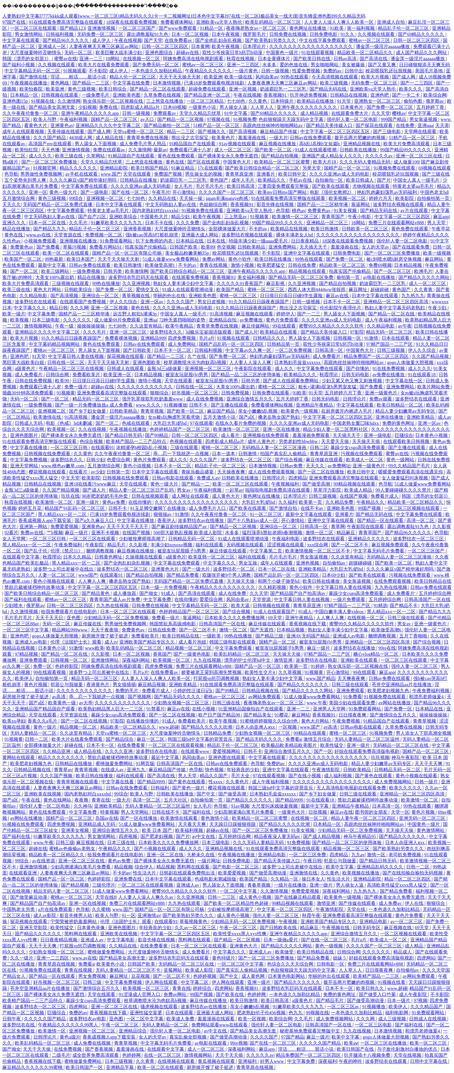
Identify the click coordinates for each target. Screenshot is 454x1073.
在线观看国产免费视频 (83, 301)
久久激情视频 (24, 611)
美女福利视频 (251, 277)
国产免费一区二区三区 (390, 107)
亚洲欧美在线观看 (359, 660)
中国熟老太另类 (19, 909)
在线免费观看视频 (393, 581)
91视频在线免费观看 (23, 824)
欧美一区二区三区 (429, 1043)
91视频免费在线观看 (395, 168)
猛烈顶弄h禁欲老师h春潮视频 (272, 532)
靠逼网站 (361, 204)
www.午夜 (317, 702)
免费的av (333, 70)
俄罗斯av (435, 101)
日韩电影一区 (330, 964)
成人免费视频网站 (393, 781)
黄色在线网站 (57, 800)
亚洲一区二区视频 (110, 307)
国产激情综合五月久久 (393, 714)
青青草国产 (333, 216)
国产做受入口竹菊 (378, 994)
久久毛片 (79, 222)
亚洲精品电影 (272, 854)
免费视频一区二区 (104, 234)
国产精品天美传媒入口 (330, 125)
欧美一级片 (13, 313)
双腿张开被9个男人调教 (227, 575)
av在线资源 (44, 860)
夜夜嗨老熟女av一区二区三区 (256, 28)
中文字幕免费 (42, 313)
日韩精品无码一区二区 (192, 538)
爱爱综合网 (211, 599)
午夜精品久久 (370, 502)
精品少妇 (181, 216)
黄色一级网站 (400, 459)
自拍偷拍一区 (329, 180)
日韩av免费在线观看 (90, 265)
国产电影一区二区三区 (236, 866)
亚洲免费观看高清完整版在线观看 (112, 392)
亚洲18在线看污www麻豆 (90, 484)
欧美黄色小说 (110, 964)
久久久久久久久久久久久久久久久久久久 (311, 46)
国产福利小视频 (19, 64)
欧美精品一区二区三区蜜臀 (282, 161)
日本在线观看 (396, 338)
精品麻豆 (346, 532)
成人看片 (231, 435)
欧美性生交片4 (260, 672)
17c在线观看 (210, 168)
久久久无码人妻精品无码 (365, 161)
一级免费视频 (86, 271)
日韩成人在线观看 (126, 368)
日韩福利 (160, 787)
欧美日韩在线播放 (274, 259)
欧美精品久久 (272, 180)
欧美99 (208, 247)
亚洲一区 (38, 192)
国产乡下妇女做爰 (88, 411)
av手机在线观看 (82, 174)
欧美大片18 (325, 161)
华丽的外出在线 (169, 295)
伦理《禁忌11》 (67, 550)
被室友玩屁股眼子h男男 (182, 550)
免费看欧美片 (86, 374)
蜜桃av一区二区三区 (370, 40)
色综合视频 (92, 441)
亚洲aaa (425, 125)
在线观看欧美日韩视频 (407, 441)
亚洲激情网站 (105, 660)
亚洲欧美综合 (123, 216)
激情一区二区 (319, 532)
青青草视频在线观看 (77, 781)
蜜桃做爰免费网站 (115, 763)
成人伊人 (102, 40)
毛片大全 (241, 775)
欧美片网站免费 (434, 386)
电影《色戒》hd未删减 (69, 423)
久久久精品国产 (427, 1006)
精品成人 (403, 951)
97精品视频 (27, 654)
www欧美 (95, 648)
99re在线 (387, 648)
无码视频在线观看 (245, 544)
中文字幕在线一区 (404, 380)
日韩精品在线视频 (349, 95)
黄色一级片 (45, 727)
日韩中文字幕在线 (429, 1061)
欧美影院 (405, 198)
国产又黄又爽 (382, 64)
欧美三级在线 (69, 155)
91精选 (380, 605)
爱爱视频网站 (227, 751)
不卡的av (258, 228)
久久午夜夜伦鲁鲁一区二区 (30, 113)
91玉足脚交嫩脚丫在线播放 (158, 508)
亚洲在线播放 (390, 417)
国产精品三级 (269, 635)
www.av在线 (39, 234)
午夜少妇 (438, 307)
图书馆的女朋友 (372, 812)
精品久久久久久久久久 (61, 757)
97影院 (357, 332)
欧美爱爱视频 (232, 872)
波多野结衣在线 (19, 1024)
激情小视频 (243, 265)
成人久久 (284, 368)
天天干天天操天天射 (180, 76)
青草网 (338, 526)
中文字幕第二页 (266, 550)
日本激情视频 (167, 82)
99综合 (76, 198)
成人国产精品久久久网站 (422, 52)
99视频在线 (317, 1012)
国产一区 (323, 751)
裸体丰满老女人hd (295, 234)
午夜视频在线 (336, 927)
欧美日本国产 (81, 259)
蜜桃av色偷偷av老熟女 (72, 848)
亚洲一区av (152, 301)
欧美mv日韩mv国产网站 (283, 192)
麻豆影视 (276, 283)
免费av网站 (214, 259)
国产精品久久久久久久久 (303, 684)
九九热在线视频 (391, 587)
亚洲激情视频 (101, 28)
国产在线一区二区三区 (325, 939)
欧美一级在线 (238, 76)
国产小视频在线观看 (155, 848)
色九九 (296, 1012)
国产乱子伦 (36, 550)
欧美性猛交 (332, 745)
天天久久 (11, 204)
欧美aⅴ (351, 1043)
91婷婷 (318, 666)
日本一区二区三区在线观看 (128, 611)
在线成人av (113, 769)
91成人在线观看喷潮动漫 (188, 289)
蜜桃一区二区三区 (266, 289)
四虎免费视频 (182, 338)
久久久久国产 (180, 301)
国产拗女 (149, 593)
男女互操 (248, 563)
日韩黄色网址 (108, 556)
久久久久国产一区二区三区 (227, 192)
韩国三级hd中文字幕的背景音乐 (201, 739)
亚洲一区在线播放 (282, 429)
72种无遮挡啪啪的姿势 (182, 319)
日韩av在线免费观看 (311, 137)
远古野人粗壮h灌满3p (135, 313)
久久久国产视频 (57, 775)
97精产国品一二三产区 (390, 344)
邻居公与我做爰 (67, 684)
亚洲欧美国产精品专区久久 (147, 642)
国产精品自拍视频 (280, 155)
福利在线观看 (209, 544)
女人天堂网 (14, 538)
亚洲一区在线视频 (88, 903)
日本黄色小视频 (432, 435)
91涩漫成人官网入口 (140, 994)
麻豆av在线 (338, 295)
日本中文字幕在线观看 (119, 204)
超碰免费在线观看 (207, 89)
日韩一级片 (427, 781)
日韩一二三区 (222, 897)
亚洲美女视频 (75, 830)
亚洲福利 (248, 1061)
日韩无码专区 (367, 927)
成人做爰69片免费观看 (118, 319)
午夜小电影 (360, 216)
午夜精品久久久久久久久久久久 (223, 587)
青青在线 (100, 800)
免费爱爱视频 (64, 526)
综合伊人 (144, 866)
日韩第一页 (118, 471)
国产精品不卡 (404, 605)
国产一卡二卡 (406, 95)
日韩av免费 (292, 465)
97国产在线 (14, 22)
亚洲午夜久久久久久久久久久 (307, 107)
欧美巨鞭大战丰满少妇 (119, 52)
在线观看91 (102, 447)
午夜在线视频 (128, 40)
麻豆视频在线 (90, 842)
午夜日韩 (312, 860)
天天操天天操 (241, 581)
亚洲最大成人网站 (200, 234)
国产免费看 (48, 247)
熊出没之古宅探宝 (190, 137)
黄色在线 (175, 161)
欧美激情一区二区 (54, 502)
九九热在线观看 (185, 903)
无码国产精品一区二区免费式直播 (58, 204)
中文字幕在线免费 (132, 82)
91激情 (371, 338)
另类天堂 (312, 168)
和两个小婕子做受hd (279, 581)
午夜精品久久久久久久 (209, 70)
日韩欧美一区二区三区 (365, 228)
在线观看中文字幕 (21, 556)
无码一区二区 (78, 52)
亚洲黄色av (61, 125)
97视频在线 (219, 119)
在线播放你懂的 (143, 721)
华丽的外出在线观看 (329, 976)
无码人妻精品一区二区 (34, 733)
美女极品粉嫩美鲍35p (187, 253)
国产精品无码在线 (329, 89)
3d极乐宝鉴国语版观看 (209, 332)
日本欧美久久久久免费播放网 (235, 617)
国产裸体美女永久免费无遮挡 (228, 155)
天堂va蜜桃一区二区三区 (139, 131)
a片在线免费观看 (56, 909)
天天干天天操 (37, 1049)
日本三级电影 (46, 319)
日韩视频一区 (347, 338)
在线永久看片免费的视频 (241, 423)
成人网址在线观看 (191, 496)
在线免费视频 (68, 1049)
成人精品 (414, 945)
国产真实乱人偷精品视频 (242, 970)
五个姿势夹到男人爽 (25, 180)
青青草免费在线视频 (148, 137)
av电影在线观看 (211, 1043)
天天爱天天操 (335, 441)
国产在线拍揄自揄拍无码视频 (413, 872)
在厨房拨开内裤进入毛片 (347, 411)
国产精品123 (72, 28)
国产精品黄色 (96, 593)
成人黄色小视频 (255, 897)
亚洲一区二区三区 (128, 332)
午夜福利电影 (286, 538)
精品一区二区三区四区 (408, 879)
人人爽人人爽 (92, 581)
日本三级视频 (119, 1061)
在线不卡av (313, 508)
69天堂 (275, 617)
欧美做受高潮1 (160, 265)
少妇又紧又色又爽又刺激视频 (352, 380)
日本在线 (216, 240)
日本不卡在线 (159, 222)
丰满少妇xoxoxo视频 (172, 544)
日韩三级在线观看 (406, 617)
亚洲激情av (149, 915)
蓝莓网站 (173, 970)
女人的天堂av (376, 247)
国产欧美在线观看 (331, 186)
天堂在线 (357, 909)
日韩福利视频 (60, 34)
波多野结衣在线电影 (317, 660)
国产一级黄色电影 (192, 654)
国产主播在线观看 (230, 405)
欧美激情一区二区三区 (295, 216)
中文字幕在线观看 (21, 40)
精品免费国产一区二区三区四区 (377, 356)
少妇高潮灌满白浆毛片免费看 (244, 812)
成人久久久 (41, 155)
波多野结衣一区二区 (234, 569)
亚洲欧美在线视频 (43, 793)
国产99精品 (157, 435)
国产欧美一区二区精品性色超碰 (237, 903)
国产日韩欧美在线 (279, 927)
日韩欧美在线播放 (359, 149)
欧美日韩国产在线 (356, 1049)
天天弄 (442, 125)
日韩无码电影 (355, 374)
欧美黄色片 (224, 137)
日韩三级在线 (226, 702)
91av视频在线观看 (238, 143)
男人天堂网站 (135, 812)
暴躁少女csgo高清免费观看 (358, 447)
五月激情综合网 (19, 198)
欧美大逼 (241, 605)
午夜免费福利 (68, 544)
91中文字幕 (236, 113)
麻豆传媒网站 (255, 326)
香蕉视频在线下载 (308, 623)
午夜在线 (31, 800)
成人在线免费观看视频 (272, 471)
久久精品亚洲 (57, 751)
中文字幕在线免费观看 (177, 563)
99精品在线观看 (310, 733)
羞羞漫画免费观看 (311, 435)
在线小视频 (204, 708)
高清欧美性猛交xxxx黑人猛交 (397, 885)
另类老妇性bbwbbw (299, 441)
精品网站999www (70, 629)
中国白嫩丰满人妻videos (339, 611)
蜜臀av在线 (65, 58)
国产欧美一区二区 (274, 149)
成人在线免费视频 (205, 398)
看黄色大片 (36, 125)
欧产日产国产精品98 (219, 714)
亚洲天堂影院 (33, 927)
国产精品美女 (258, 714)
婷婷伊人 (285, 313)
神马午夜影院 (405, 757)
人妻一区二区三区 (57, 575)
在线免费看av (178, 40)
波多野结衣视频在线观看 (399, 204)
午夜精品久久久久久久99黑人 (68, 1024)
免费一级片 (76, 386)
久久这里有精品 (146, 326)
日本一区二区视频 (190, 34)
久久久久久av (379, 155)
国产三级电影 (387, 131)
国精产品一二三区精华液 (323, 204)
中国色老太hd (434, 192)
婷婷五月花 (30, 508)
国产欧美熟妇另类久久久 (271, 40)
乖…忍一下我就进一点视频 (181, 453)
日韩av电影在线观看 (173, 477)
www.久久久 (149, 405)
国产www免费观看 (178, 28)
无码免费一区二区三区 (101, 34)
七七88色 (236, 101)
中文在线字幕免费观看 (323, 40)
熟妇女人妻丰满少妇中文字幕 (184, 283)
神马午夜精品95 (360, 836)
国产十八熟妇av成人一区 (253, 520)
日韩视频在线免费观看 (48, 453)
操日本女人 (313, 879)
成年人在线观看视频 (23, 131)
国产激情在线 (33, 76)
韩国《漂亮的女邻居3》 (27, 58)
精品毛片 (117, 544)
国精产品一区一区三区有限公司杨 (127, 253)
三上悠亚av (236, 216)
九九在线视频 (207, 660)
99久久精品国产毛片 (409, 465)
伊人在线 (414, 903)
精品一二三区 (181, 131)
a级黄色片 (25, 368)
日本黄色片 (352, 107)
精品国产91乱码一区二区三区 (75, 508)
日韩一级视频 (275, 70)
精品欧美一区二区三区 (343, 265)
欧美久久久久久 (406, 787)
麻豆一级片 (77, 532)
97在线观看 (201, 423)
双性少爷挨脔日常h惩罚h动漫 (232, 52)
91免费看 (352, 696)
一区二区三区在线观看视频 (176, 745)
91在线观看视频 (318, 52)
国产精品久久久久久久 (249, 800)
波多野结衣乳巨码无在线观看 (139, 277)
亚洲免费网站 (282, 247)
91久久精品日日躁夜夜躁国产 (259, 301)
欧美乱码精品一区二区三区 (273, 22)
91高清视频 (222, 313)
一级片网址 (208, 860)
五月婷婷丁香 (430, 107)
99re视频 (238, 1043)
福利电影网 (397, 1012)
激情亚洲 (284, 660)
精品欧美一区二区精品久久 (365, 52)
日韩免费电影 (324, 34)
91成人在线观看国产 (274, 611)
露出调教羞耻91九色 (148, 34)
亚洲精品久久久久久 (369, 538)
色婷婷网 (257, 994)
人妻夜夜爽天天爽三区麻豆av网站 (104, 46)
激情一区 (377, 854)
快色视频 (215, 769)
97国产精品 (292, 1037)
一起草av (234, 490)
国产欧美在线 (230, 994)
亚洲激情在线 (304, 872)
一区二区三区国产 (137, 28)
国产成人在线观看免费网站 (291, 380)
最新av (160, 149)
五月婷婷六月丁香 (344, 392)
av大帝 (86, 702)
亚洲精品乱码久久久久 (380, 866)
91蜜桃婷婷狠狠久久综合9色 (269, 721)
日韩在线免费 (302, 265)
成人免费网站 (182, 344)
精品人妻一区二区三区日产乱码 (142, 490)
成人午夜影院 (413, 994)
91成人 (168, 593)
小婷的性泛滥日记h (193, 690)
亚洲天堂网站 (24, 465)
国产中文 (206, 793)
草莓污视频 (75, 247)
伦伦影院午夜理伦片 (341, 307)
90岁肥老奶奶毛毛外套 (105, 496)
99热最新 (54, 259)
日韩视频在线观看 (60, 95)
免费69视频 (380, 265)
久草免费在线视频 (163, 95)
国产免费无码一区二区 (156, 64)
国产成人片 (246, 332)
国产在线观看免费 (411, 247)
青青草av (63, 769)
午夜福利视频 (74, 119)
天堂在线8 (105, 897)
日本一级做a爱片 (281, 939)
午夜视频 (288, 921)
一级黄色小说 (202, 107)
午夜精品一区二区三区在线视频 (72, 368)
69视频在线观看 (434, 168)
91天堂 (344, 101)
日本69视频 (174, 107)
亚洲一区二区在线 (166, 854)
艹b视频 (55, 532)
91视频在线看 (392, 982)
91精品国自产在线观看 (193, 143)
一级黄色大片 (291, 812)
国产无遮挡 (262, 629)
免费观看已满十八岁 (190, 149)
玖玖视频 (380, 757)
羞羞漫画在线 (252, 137)
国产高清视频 (243, 131)
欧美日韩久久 (370, 988)
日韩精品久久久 (269, 338)
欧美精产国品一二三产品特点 (136, 441)
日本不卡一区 (100, 745)
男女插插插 (124, 684)
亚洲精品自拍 (223, 319)
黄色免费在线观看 (410, 228)
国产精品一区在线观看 (380, 520)
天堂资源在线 (68, 234)
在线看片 (79, 471)
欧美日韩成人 (360, 180)
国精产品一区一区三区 (347, 168)
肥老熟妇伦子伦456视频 (262, 1012)
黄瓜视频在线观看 (217, 1061)
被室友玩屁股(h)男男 (187, 374)
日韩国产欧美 (184, 247)
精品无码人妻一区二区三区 (61, 891)
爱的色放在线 (294, 64)
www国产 (88, 575)
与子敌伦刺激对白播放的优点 (407, 1049)
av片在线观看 (414, 210)
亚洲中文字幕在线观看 (307, 253)
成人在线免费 (232, 593)
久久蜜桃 (101, 909)
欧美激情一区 (52, 1030)
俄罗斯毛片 (255, 34)
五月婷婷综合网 (435, 593)
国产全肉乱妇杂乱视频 (219, 40)
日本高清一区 (386, 806)
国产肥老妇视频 (157, 836)
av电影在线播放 (379, 277)
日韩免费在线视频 (288, 34)
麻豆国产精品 (221, 411)
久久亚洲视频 (136, 283)
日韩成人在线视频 (428, 1018)
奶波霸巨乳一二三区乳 (283, 89)
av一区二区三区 (407, 921)
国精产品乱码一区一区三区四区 (232, 344)
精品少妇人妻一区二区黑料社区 (336, 429)
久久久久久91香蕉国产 (240, 283)
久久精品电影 (33, 295)
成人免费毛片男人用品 (143, 143)
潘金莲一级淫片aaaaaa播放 (383, 46)
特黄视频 (109, 812)
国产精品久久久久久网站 (424, 277)
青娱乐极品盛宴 (198, 471)
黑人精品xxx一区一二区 (63, 514)
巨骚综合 (404, 435)
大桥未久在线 (201, 854)
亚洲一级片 (88, 502)
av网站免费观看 (264, 696)
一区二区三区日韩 (69, 447)
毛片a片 (207, 338)
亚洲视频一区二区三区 (208, 368)
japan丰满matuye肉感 (227, 198)
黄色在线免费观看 (177, 155)
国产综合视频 (289, 459)
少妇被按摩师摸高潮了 (142, 538)
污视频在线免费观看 (362, 453)
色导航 (11, 174)
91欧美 (337, 28)
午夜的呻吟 (351, 1061)
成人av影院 (45, 915)
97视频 (420, 1000)
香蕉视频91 (275, 95)
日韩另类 (113, 271)
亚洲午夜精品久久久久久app (90, 113)
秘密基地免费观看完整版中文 (310, 1030)
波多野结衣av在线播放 (201, 520)
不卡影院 (98, 70)
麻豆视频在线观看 (255, 313)
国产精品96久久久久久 (66, 40)
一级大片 (278, 137)
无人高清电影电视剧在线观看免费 (351, 787)
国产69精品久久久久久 (421, 34)
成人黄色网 (253, 976)
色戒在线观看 (136, 423)
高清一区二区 (421, 520)
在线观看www (195, 751)
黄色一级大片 (63, 192)
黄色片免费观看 (282, 319)
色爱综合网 (119, 459)
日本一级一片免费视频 (164, 587)
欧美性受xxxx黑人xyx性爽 (240, 933)
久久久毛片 (95, 332)
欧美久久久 (411, 89)
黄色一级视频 (329, 945)
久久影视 (441, 526)
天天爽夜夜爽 (351, 678)
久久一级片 (22, 958)
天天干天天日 (49, 617)
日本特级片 (282, 101)
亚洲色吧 (380, 95)
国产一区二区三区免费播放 (49, 161)
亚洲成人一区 (52, 46)
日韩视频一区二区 (69, 660)
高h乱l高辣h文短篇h (320, 143)
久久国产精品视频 (431, 356)
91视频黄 (260, 216)
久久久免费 (188, 222)
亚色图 (74, 617)
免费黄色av (319, 210)
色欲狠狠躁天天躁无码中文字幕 (292, 119)
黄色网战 (60, 82)
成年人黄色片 (262, 441)
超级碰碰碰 (361, 563)
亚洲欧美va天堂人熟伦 (219, 22)
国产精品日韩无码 (124, 435)
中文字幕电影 (121, 939)
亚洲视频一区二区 (105, 198)
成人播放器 (125, 593)
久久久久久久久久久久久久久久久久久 (329, 757)
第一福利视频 (361, 28)
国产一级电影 (94, 192)
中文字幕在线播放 (29, 447)
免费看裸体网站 (177, 22)
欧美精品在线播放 (316, 101)
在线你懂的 (140, 502)
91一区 (129, 915)
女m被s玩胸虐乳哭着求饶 (174, 417)
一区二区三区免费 (308, 854)
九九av (358, 854)
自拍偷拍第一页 (434, 198)
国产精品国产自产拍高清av (298, 593)
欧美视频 (20, 319)
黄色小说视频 (137, 465)
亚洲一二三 (91, 58)
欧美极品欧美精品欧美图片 (289, 745)
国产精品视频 (75, 885)
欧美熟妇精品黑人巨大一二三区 (111, 708)
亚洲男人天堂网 (330, 708)
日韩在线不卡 (166, 812)
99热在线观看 (295, 76)
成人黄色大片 (226, 496)
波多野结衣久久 (166, 332)
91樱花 (282, 714)
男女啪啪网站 (325, 64)
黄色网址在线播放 (308, 28)
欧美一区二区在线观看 (66, 253)
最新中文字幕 (52, 265)
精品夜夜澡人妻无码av (277, 836)
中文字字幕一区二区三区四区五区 (335, 131)
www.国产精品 (321, 678)
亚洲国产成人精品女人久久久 (332, 155)
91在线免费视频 (389, 368)
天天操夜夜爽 (231, 471)
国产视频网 (140, 696)
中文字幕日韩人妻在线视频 (76, 356)
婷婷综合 (203, 988)
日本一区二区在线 (48, 222)
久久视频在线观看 (377, 34)
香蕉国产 (162, 654)
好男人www (272, 1061)
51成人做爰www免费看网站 (171, 259)
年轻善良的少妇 (243, 769)
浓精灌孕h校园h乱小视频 (142, 447)
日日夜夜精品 (305, 240)
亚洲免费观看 (33, 660)
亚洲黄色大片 (165, 569)
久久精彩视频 (272, 587)
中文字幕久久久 (30, 307)
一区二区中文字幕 (239, 891)
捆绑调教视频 (100, 550)
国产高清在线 (374, 58)
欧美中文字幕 (340, 866)
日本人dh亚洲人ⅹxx (255, 727)
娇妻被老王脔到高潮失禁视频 (212, 672)
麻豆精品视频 (152, 684)
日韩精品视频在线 (261, 690)
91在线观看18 (422, 374)
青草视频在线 (136, 295)
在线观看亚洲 (23, 872)
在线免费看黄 (131, 745)
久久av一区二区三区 (196, 927)
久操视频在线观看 (144, 556)
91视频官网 (45, 168)
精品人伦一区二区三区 (133, 76)
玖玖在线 (70, 496)
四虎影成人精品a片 (141, 107)
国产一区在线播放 (139, 818)
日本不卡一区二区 (342, 301)
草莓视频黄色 (194, 921)
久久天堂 (380, 113)
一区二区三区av (343, 1006)
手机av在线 (301, 180)
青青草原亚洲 (239, 174)
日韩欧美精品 (251, 247)
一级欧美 (212, 635)
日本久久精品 (77, 556)
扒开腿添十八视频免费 (367, 1055)
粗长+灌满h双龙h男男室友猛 (328, 386)
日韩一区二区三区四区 (417, 40)
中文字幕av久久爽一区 (248, 350)
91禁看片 (156, 708)
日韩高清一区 (329, 350)
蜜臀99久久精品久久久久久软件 (332, 326)
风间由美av (266, 76)
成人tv (111, 642)
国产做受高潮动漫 (268, 872)
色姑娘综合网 (213, 204)
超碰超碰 (380, 289)
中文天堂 (70, 477)
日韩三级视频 (391, 350)
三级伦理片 (103, 885)
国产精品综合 (120, 739)
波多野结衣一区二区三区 (247, 459)
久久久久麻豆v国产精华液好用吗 (83, 180)
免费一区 (43, 666)
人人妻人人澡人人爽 (250, 362)
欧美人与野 (45, 119)
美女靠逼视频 (357, 581)
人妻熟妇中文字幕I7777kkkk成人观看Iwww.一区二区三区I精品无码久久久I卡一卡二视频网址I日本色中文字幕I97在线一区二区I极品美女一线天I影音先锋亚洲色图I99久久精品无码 (183, 16)
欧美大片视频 (375, 76)
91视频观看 (74, 70)
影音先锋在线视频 (276, 204)
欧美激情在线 (47, 417)
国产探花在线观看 (375, 125)
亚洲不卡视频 (105, 532)
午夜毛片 (161, 192)
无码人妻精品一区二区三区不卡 (129, 970)
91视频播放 (175, 405)
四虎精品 (297, 477)
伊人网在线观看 (162, 982)
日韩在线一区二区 (66, 362)
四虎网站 (426, 958)
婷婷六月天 (381, 198)
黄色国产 (219, 180)
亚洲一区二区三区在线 (419, 155)
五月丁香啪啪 (413, 635)
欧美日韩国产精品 (150, 168)
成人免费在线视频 (93, 1043)
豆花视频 (141, 976)
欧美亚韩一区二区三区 (212, 556)
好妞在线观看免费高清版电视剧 (367, 751)
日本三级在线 (121, 842)
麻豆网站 (434, 259)
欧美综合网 (434, 95)
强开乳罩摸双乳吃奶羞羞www (153, 398)
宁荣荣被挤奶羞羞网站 (74, 921)
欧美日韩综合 (113, 89)
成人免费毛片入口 (208, 508)
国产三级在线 (436, 174)
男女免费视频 (92, 976)
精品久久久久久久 (79, 168)
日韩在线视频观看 (150, 496)
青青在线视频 (213, 265)
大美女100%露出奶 (55, 277)
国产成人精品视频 (322, 836)
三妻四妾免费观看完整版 (284, 186)
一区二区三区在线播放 (384, 1043)
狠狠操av (163, 514)
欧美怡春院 (31, 89)
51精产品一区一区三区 (217, 125)
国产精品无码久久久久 (178, 696)
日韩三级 (65, 842)
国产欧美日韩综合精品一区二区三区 (262, 168)
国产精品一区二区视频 (181, 119)
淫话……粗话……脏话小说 (78, 76)
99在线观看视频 (50, 672)
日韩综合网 (58, 374)
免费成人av (208, 477)
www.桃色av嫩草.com (63, 465)
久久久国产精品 (50, 137)
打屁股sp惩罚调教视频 (216, 678)
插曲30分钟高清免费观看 (28, 392)
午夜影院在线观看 (253, 368)
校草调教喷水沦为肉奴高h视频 (195, 362)
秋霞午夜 (311, 915)
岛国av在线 (106, 818)
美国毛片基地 (429, 70)
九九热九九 (412, 295)
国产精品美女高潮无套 (52, 107)
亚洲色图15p (15, 101)
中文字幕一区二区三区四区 (402, 216)
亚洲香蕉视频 (137, 228)
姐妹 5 (340, 958)
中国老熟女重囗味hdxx (356, 423)
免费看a (293, 739)
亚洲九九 (137, 769)
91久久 (348, 34)
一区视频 (288, 727)
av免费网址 (338, 465)
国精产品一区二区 (278, 642)
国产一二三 (309, 313)
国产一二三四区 (417, 82)
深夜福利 (327, 1061)
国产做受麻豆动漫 (29, 897)
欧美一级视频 (437, 253)
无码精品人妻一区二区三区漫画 (274, 447)
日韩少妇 (95, 459)
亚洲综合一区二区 (101, 295)
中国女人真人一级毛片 (417, 180)
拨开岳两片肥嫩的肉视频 (360, 137)
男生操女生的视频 (204, 174)
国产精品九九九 (50, 228)
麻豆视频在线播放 (278, 143)
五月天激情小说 (220, 417)
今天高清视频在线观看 (335, 76)
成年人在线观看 (277, 563)
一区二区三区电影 (374, 1024)
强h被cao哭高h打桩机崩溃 (152, 234)
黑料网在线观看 (193, 866)
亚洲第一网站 (33, 526)
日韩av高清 (346, 58)
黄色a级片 (70, 1037)
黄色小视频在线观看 (54, 581)
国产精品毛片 (330, 1000)
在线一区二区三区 (163, 1055)
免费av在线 (32, 532)
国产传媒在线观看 (357, 903)
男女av (184, 490)
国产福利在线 (197, 812)
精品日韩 (58, 307)
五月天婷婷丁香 (293, 398)
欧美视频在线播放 (361, 872)
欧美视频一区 (61, 429)
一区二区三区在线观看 (34, 28)
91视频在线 (43, 101)
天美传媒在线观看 (66, 131)
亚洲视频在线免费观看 (266, 435)
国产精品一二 (196, 484)
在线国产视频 (354, 496)
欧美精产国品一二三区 (376, 976)
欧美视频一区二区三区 (146, 988)
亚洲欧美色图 (127, 95)
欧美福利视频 (189, 830)
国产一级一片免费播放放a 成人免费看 (94, 405)
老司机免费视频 (405, 854)
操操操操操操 (91, 326)
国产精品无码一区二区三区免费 (301, 277)
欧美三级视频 (334, 82)
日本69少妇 (334, 575)
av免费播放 (252, 319)
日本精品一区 (24, 95)
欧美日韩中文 (292, 174)
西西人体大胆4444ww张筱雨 (317, 289)
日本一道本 (224, 453)
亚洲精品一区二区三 (327, 222)
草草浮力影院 (327, 490)
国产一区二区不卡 (350, 544)
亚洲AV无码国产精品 (308, 635)
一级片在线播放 (290, 885)
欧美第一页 (311, 502)
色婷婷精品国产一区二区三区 (180, 429)
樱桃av (399, 113)
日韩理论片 (355, 398)
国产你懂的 (358, 368)
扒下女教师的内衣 (155, 240)
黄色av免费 (114, 502)
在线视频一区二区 (142, 58)
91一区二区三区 (266, 514)
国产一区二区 (24, 271)
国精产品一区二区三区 (114, 119)
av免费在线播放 (389, 374)
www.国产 (111, 174)
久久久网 (79, 307)
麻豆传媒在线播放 (209, 1000)
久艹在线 (197, 356)
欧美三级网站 (55, 271)
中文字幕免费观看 (66, 210)
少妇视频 (87, 107)
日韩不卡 (199, 405)
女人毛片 (184, 186)
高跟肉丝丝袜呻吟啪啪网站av (273, 125)
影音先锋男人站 (76, 915)
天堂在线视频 (407, 1055)
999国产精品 (394, 119)
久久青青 (424, 289)
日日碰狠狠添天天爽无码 (424, 64)
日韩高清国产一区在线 (427, 599)
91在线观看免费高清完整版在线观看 (66, 22)
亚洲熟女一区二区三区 (378, 101)
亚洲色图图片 (24, 435)
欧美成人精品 (358, 490)
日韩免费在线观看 (271, 392)
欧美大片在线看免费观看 (104, 64)
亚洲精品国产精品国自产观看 (45, 708)
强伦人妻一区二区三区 (415, 666)
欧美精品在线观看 (279, 332)
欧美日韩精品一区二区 (400, 405)
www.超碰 (169, 727)
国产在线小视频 (305, 775)
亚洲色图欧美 (147, 362)
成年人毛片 (243, 180)
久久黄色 (258, 101)
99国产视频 (370, 508)
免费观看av (165, 113)
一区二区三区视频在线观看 (412, 508)
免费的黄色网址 (399, 423)
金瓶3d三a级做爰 (165, 368)
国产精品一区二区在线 (392, 313)
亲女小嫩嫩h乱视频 (258, 411)
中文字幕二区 (195, 982)
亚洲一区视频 (243, 89)
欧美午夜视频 (226, 46)
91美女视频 (346, 210)
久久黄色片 (238, 781)
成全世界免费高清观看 (96, 1055)
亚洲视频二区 (52, 411)
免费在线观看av (109, 149)
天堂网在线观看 (420, 131)
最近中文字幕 (165, 757)
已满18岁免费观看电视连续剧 (214, 82)
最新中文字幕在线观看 (309, 514)
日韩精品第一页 (284, 344)
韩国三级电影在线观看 (233, 642)
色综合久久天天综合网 (290, 964)
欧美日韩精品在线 (432, 581)
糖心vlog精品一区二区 (376, 654)
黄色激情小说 (215, 818)
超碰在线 (74, 745)
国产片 (384, 180)
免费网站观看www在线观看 (220, 1024)
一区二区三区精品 (205, 101)
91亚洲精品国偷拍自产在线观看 (251, 708)
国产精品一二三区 (91, 82)
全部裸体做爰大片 (227, 228)
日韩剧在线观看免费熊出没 (187, 872)
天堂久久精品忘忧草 (200, 113)
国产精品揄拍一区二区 (167, 125)
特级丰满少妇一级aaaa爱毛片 (259, 240)
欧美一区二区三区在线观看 (241, 484)
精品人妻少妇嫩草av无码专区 (405, 411)
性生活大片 (145, 872)
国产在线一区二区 (130, 192)
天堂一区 (400, 812)
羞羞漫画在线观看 (216, 1018)
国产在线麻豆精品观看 (298, 897)
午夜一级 (65, 326)
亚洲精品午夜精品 (315, 405)
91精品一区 (212, 28)
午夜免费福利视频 (431, 690)
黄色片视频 (36, 684)
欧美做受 (285, 951)
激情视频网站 (38, 326)
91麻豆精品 (183, 168)
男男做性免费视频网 (41, 174)
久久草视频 (290, 672)
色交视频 (226, 247)
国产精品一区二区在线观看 (158, 89)
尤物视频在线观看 (371, 186)
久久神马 (83, 806)
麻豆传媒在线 (88, 623)
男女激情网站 (29, 34)
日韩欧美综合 (78, 289)
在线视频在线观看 (177, 1061)
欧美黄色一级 (62, 702)
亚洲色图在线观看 (227, 757)
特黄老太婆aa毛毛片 (414, 186)
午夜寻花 (440, 228)
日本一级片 (399, 1000)
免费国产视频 (168, 174)
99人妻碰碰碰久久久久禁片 (404, 490)
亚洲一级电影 (378, 435)
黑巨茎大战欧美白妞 (23, 362)
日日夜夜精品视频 (59, 939)
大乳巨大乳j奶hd (170, 423)
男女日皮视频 (211, 301)
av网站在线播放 (395, 702)
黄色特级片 (224, 958)
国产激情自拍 (283, 508)
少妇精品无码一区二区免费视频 (117, 617)
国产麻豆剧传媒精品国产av (179, 526)
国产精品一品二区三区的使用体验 (246, 374)
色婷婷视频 (205, 976)
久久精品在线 (162, 198)
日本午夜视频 (226, 34)
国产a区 (247, 417)
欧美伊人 (24, 678)
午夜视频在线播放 (29, 82)
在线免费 (405, 125)
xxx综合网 (318, 544)
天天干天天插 (229, 1055)
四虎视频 (128, 836)
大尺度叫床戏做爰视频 (275, 806)
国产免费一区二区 (345, 259)
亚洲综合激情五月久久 (250, 398)
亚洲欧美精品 (421, 417)
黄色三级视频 (82, 89)
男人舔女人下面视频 (96, 143)
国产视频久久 (212, 131)
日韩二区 (319, 447)
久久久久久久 (77, 319)
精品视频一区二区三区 (189, 648)
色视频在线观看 (186, 441)
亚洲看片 (266, 174)
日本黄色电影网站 (287, 976)
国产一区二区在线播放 (321, 471)
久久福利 (287, 502)
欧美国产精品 (230, 289)
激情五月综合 (317, 739)
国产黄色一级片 (189, 787)
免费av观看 (381, 398)
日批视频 (318, 812)
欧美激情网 (136, 271)
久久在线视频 (92, 429)
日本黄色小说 (52, 648)
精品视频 (123, 866)
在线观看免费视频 (191, 277)
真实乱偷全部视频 (188, 1037)
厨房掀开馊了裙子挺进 (105, 635)
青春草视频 (259, 885)
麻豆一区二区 (151, 739)
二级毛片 (61, 1055)
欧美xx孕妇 (13, 721)
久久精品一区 (284, 879)
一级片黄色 (247, 70)
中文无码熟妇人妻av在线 (171, 204)
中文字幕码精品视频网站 (55, 344)
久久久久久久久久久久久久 (145, 386)
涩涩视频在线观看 (286, 544)
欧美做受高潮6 (386, 629)
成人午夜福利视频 (384, 319)
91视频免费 (245, 119)
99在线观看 (284, 326)
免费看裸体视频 (121, 338)
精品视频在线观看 (308, 271)
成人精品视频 (314, 113)
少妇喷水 (14, 605)
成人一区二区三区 (233, 149)
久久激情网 (68, 101)
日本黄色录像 (91, 927)
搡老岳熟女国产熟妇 (279, 417)
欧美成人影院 (199, 970)
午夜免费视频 (346, 721)
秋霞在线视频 (240, 58)
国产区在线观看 (204, 161)
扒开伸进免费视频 (309, 95)
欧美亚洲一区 (117, 374)
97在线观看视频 (269, 775)
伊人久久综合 (123, 301)
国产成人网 (404, 76)
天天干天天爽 (429, 763)
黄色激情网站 (431, 830)
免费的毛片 (127, 690)
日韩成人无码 (29, 423)
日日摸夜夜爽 (352, 714)
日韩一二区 (37, 739)
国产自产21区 (92, 216)
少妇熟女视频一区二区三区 (181, 702)
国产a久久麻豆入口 (95, 520)
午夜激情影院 (326, 769)
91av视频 (240, 806)
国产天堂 (153, 40)
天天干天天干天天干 (128, 526)
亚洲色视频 (308, 563)
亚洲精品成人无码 (97, 824)
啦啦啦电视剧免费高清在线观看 (278, 490)
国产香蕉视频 (99, 1049)
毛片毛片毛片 (210, 186)
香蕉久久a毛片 (43, 721)
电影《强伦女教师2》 (332, 192)
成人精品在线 (110, 137)
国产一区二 (108, 423)
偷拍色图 (413, 101)
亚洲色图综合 (159, 52)
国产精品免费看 (183, 575)
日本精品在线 (190, 240)
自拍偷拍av (335, 563)
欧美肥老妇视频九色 (388, 690)
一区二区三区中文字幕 (26, 629)
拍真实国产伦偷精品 (146, 247)
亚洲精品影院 (114, 168)
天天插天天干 (313, 247)
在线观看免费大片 (350, 113)
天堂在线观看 (137, 174)
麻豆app (441, 216)
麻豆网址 (358, 289)
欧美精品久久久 (300, 374)
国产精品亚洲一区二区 (207, 95)
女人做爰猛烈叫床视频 (405, 477)
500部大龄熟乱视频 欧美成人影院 (188, 532)
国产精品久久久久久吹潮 (207, 727)
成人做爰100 (406, 161)
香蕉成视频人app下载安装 (45, 520)
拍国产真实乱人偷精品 (283, 453)
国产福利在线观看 (23, 599)
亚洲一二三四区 (243, 64)
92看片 (11, 532)
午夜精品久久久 (115, 848)
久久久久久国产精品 (45, 1018)
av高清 (59, 696)
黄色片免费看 (409, 915)
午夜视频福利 (285, 484)
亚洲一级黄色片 (381, 392)
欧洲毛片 (423, 271)
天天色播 (50, 149)
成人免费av (391, 903)
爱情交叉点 (148, 289)
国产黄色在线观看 (374, 775)
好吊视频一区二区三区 (195, 392)
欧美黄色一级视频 (300, 411)
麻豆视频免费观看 (390, 544)
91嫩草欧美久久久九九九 (117, 222)
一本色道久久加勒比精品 (157, 70)
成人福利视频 (338, 775)
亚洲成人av (188, 885)
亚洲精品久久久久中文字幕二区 (109, 125)
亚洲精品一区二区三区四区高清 (396, 301)
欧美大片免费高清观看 (407, 143)
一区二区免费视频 (294, 350)
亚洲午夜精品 (299, 617)
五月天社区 (176, 800)
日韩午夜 (12, 1018)
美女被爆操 (354, 64)
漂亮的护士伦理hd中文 (248, 660)
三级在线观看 (184, 447)
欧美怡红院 (27, 149)
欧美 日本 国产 (157, 830)
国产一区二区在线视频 (172, 714)
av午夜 (404, 326)
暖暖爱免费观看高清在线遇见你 (411, 471)
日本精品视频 (408, 265)
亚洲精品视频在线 (362, 143)
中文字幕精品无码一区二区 (32, 70)
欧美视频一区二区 (348, 198)
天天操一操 (191, 198)
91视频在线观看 (234, 338)
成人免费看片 (327, 356)
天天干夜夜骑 (105, 629)
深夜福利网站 (136, 660)
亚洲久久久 (14, 222)
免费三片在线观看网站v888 (396, 222)
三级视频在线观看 (71, 283)
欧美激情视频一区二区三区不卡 (318, 550)
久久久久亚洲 (119, 751)
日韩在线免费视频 (34, 380)
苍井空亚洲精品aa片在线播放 (402, 684)
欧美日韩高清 (241, 186)
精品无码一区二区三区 (389, 332)
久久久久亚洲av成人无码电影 (339, 174)
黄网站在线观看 (19, 757)
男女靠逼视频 (423, 119)
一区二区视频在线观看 (404, 933)
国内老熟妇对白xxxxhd (156, 210)
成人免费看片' (402, 593)
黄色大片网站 (47, 289)
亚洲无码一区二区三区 (422, 818)
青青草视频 (152, 411)
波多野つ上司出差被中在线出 (64, 569)
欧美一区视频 (252, 1018)
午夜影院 (95, 544)
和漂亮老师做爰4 (427, 696)
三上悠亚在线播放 (165, 101)
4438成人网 (81, 137)
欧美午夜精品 (179, 326)
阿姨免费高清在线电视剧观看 (193, 58)
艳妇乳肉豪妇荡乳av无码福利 (387, 192)
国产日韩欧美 (137, 350)
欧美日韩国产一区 (85, 1067)
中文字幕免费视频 (29, 459)
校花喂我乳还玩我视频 (389, 70)
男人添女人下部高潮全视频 (423, 733)
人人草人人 (262, 107)
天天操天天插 (366, 441)
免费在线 (109, 107)
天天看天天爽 (192, 824)
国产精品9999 (151, 781)
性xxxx (216, 781)
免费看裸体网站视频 (272, 405)
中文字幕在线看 (118, 781)
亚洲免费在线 (128, 879)
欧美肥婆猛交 (271, 265)
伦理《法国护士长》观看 (76, 642)
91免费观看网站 (116, 240)
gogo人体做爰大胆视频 (411, 362)
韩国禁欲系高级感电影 (173, 623)
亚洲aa (150, 319)
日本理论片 (255, 46)
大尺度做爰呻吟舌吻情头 (36, 52)
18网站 (113, 58)
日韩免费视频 (235, 392)
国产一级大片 (196, 569)
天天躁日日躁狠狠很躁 (233, 824)
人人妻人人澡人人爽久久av (146, 897)
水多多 (269, 64)
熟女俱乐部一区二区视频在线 (113, 101)
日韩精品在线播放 (139, 180)
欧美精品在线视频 (289, 228)
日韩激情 (248, 453)
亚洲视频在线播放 (79, 240)
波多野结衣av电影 (88, 1018)
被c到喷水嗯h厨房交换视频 (394, 259)
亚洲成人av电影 (349, 635)
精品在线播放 (16, 228)
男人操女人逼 (233, 107)
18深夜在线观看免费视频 (132, 22)
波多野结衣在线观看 (36, 301)
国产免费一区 (398, 708)
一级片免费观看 (349, 599)
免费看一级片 (166, 617)
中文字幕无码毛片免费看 (379, 550)
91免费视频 (298, 842)
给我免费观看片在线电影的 (69, 611)
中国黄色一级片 (282, 52)
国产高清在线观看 (197, 593)
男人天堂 (437, 222)
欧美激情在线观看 (179, 818)
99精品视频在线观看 (355, 484)
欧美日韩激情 (325, 228)
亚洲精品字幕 (120, 1067)
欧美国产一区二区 (23, 259)
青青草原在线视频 (57, 964)
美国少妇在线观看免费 (352, 702)
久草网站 (96, 155)
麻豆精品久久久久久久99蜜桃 (33, 1067)
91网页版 (145, 763)
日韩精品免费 (218, 733)
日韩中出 (354, 70)
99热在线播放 (106, 283)
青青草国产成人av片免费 (115, 599)
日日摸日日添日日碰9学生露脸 (292, 295)
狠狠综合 (160, 392)
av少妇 (98, 471)
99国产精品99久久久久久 (406, 149)
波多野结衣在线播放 (355, 648)
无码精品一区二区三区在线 (401, 745)
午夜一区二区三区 (238, 927)
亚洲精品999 (153, 338)
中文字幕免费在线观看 (85, 186)
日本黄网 (200, 46)
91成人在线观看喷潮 (316, 149)
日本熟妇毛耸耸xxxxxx (298, 362)
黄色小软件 (240, 259)
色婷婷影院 (67, 666)
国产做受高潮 (316, 484)
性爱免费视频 (306, 70)
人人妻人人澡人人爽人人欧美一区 (339, 22)
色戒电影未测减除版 (216, 879)
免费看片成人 (385, 496)
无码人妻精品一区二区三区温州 (367, 739)
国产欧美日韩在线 (312, 58)
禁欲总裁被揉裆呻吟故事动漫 (35, 587)
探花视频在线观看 (126, 356)
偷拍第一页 (348, 277)
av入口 (147, 119)
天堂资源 (262, 599)
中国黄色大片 (237, 161)
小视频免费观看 (40, 240)
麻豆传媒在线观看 (325, 459)
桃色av (298, 210)
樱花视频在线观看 (48, 471)
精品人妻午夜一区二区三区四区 (364, 818)
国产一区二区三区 (393, 271)
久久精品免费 (339, 502)
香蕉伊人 (166, 520)
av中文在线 (204, 836)
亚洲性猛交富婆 (146, 1012)
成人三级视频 (392, 1018)
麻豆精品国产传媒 (279, 131)
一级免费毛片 (96, 95)
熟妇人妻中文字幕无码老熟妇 (395, 307)
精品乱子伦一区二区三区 (404, 28)
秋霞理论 (329, 374)
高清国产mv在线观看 (50, 143)
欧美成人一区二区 (365, 459)
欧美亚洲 (213, 76)
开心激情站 (184, 192)
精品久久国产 (214, 775)
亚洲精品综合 (133, 1030)
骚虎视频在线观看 (159, 1006)
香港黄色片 (98, 684)
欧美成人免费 (180, 1018)
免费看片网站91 (106, 247)
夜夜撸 (81, 800)
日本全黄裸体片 (274, 58)
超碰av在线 (188, 52)
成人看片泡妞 (192, 642)
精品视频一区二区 (79, 727)
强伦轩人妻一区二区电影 (353, 119)
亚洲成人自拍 (391, 22)
